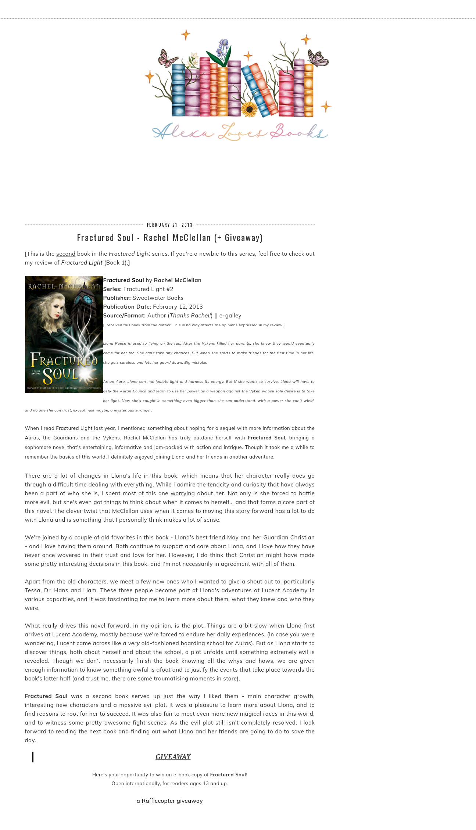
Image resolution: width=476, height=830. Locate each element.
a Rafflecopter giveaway (170, 800)
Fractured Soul (123, 280)
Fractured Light (82, 262)
